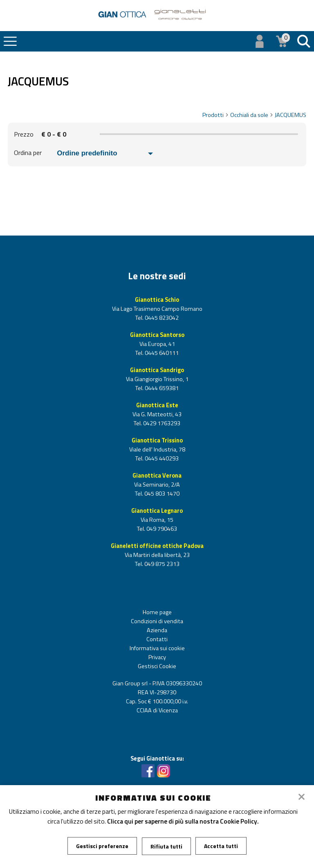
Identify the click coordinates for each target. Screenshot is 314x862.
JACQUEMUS (290, 114)
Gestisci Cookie (157, 666)
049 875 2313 (161, 563)
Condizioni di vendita (157, 621)
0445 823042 (161, 317)
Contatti (157, 639)
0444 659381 (161, 388)
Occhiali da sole (252, 114)
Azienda (157, 630)
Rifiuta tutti (166, 846)
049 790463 (161, 528)
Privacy (157, 657)
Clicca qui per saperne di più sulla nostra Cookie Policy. (183, 821)
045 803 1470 (161, 493)
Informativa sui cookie (157, 648)
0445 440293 (161, 458)
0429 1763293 (161, 423)
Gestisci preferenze (102, 846)
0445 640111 (161, 352)
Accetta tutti (221, 846)
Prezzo (24, 134)
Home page (157, 612)
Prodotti (215, 114)
